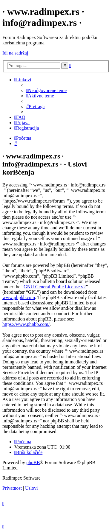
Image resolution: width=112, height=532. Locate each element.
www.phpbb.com (18, 297)
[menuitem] (46, 90)
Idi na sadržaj (15, 52)
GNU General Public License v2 (55, 286)
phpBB (33, 462)
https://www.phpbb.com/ (26, 324)
